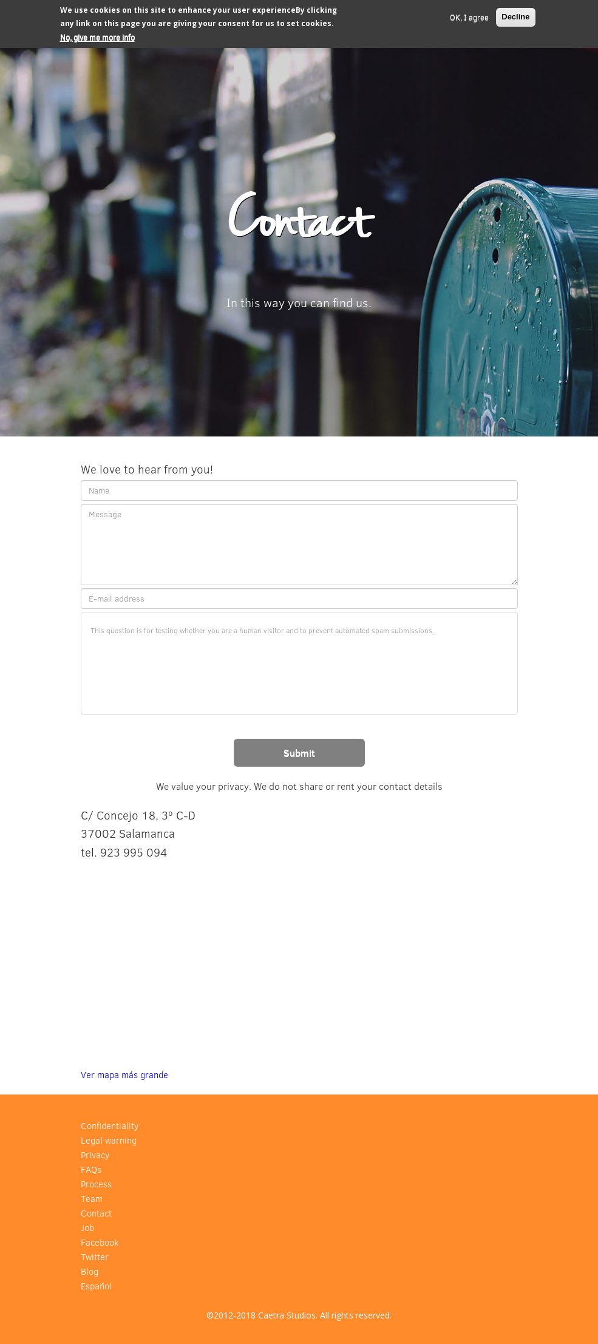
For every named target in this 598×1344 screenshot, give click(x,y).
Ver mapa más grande (124, 1074)
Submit (299, 752)
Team (92, 1198)
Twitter (95, 1257)
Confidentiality (109, 1125)
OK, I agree (469, 17)
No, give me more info (97, 37)
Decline (515, 16)
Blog (89, 1271)
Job (87, 1227)
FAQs (91, 1169)
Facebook (99, 1242)
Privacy (95, 1155)
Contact (96, 1213)
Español (96, 1286)
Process (96, 1184)
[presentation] (182, 666)
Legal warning (109, 1140)
